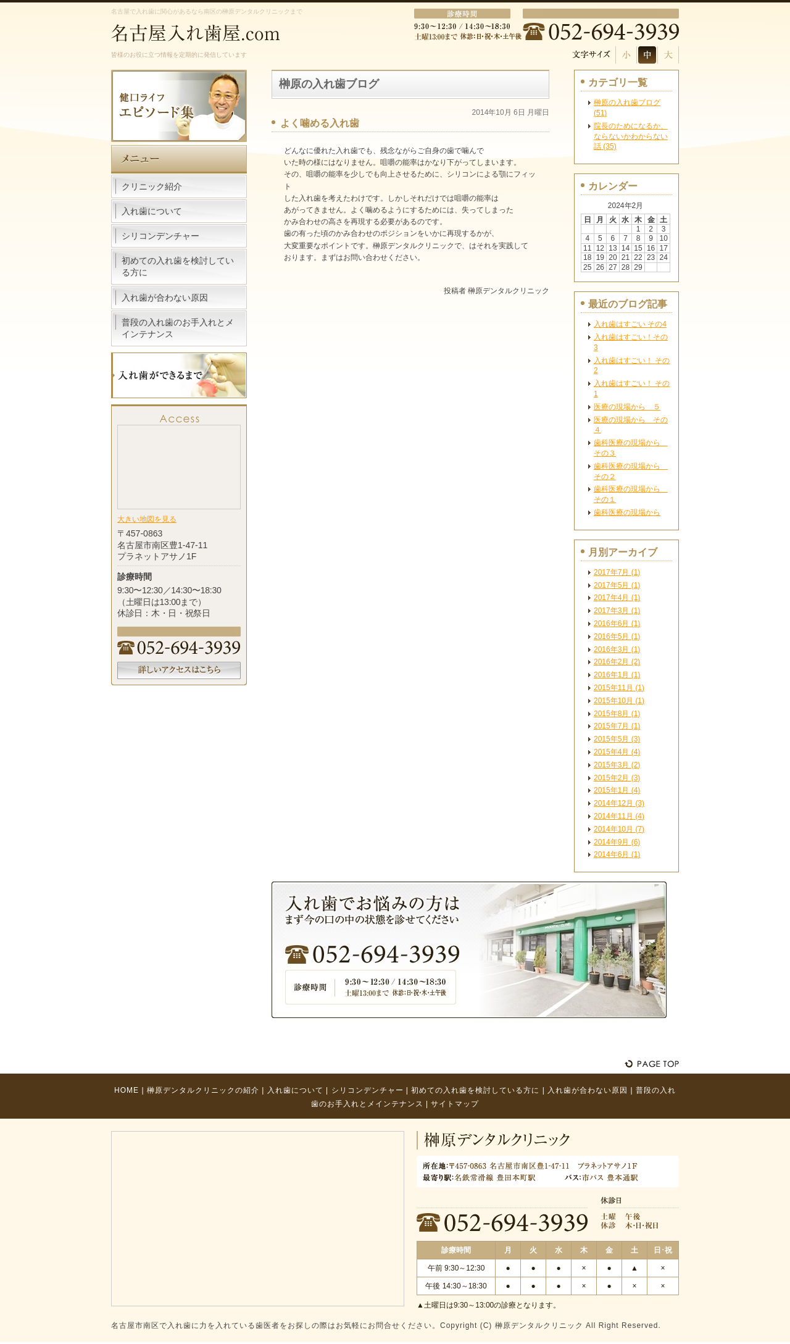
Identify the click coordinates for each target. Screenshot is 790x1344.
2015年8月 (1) (617, 713)
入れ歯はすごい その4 (630, 324)
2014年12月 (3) (619, 803)
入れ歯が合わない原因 (165, 298)
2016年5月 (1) (617, 636)
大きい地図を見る (147, 519)
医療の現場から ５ (627, 407)
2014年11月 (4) (619, 816)
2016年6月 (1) (617, 623)
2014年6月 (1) (617, 854)
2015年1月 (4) (617, 790)
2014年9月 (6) (617, 842)
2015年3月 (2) (617, 765)
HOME (126, 1090)
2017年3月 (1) (617, 610)
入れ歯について (152, 211)
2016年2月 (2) (617, 661)
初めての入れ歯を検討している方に (178, 266)
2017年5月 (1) (617, 585)
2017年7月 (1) (617, 572)
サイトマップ (455, 1104)
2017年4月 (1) (617, 597)
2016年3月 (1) (617, 649)
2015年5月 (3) (617, 739)
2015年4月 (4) (617, 752)
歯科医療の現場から (627, 512)
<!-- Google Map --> (179, 466)
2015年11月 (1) (619, 687)
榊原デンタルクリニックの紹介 (203, 1090)
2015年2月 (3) (617, 778)
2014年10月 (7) (619, 829)
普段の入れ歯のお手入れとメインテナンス (178, 328)
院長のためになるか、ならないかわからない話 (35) (631, 136)
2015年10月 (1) (619, 700)
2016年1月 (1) (617, 674)
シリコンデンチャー (160, 236)
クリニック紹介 (152, 186)
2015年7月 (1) (617, 726)
